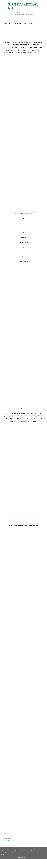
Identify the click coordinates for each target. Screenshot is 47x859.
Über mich (10, 14)
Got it (29, 857)
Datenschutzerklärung (26, 14)
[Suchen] (42, 3)
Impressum (17, 14)
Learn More (21, 857)
